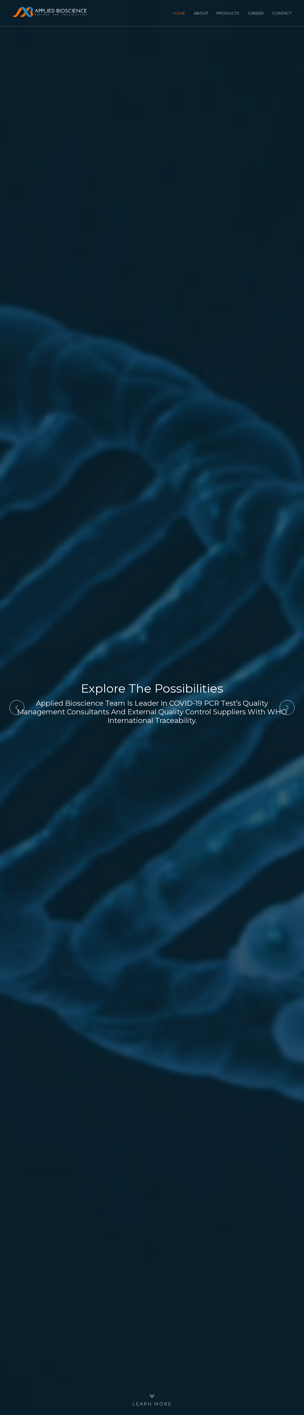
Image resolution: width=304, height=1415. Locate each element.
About (201, 13)
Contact (282, 13)
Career (256, 13)
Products (227, 13)
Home (179, 13)
